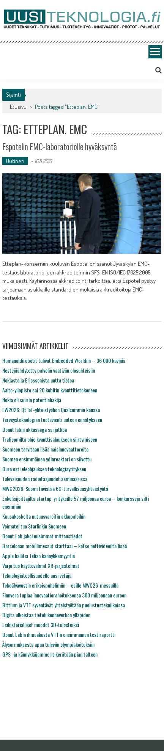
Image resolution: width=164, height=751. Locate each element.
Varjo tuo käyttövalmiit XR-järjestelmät (40, 565)
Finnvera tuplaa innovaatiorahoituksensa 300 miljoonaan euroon (64, 595)
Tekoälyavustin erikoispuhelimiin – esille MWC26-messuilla (60, 585)
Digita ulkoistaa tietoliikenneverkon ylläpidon (46, 615)
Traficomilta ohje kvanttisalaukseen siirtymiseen (49, 439)
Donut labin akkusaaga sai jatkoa (34, 429)
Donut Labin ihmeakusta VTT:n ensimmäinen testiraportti (58, 634)
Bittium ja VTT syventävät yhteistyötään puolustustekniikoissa (63, 605)
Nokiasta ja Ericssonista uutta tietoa (38, 380)
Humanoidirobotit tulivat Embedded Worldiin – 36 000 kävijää (63, 360)
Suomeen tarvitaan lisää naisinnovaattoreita (45, 449)
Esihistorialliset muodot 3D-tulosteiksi (40, 625)
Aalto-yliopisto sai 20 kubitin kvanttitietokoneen (49, 390)
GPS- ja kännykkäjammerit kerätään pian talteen (50, 654)
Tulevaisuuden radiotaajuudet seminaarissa (44, 479)
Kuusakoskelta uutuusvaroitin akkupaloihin (43, 516)
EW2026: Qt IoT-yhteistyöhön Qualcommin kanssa (51, 410)
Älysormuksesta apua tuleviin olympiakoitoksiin (48, 644)
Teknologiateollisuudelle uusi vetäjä (36, 575)
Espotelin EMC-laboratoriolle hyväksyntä (59, 146)
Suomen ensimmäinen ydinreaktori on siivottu (46, 459)
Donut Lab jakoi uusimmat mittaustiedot (42, 536)
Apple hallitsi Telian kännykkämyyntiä (38, 556)
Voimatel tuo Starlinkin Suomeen (34, 526)
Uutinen (15, 161)
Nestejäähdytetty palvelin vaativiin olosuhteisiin (48, 370)
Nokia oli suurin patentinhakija (31, 400)
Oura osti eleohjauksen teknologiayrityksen (44, 469)
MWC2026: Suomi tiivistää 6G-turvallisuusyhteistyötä (55, 488)
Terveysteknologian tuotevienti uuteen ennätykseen (52, 419)
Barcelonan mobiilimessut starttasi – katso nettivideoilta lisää (64, 546)
